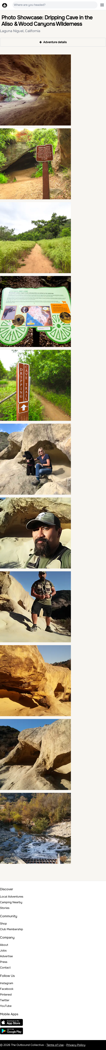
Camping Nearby (11, 902)
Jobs (3, 950)
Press (3, 962)
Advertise (6, 956)
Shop (3, 923)
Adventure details (53, 42)
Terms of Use (55, 1045)
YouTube (6, 1006)
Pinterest (6, 994)
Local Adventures (11, 896)
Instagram (6, 983)
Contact (5, 967)
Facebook (6, 989)
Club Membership (11, 929)
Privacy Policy (75, 1045)
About (4, 945)
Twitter (4, 1000)
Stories (4, 908)
